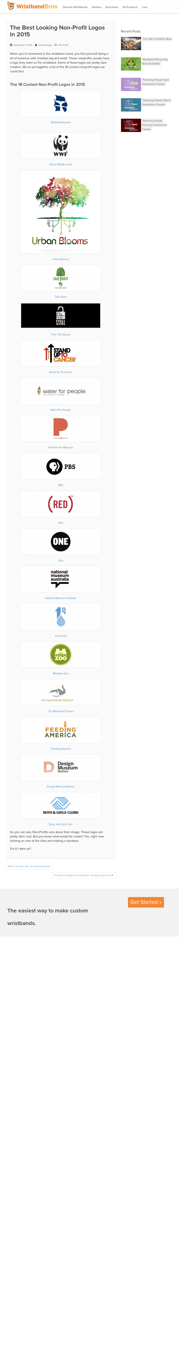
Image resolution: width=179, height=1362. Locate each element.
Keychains (111, 7)
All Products (130, 7)
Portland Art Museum (60, 447)
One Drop (61, 635)
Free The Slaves (60, 334)
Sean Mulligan (45, 45)
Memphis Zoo (61, 673)
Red (60, 522)
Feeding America (61, 748)
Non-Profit (63, 45)
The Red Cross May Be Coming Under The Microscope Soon (83, 875)
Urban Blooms (60, 259)
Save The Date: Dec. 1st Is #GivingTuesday (29, 866)
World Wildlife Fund (60, 164)
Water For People (60, 409)
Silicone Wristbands (75, 7)
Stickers (96, 7)
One (60, 560)
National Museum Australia (60, 598)
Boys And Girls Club (60, 824)
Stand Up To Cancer (61, 372)
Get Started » (146, 902)
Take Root (61, 296)
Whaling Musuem (61, 122)
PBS (60, 485)
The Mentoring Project (61, 711)
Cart (144, 7)
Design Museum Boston (61, 786)
